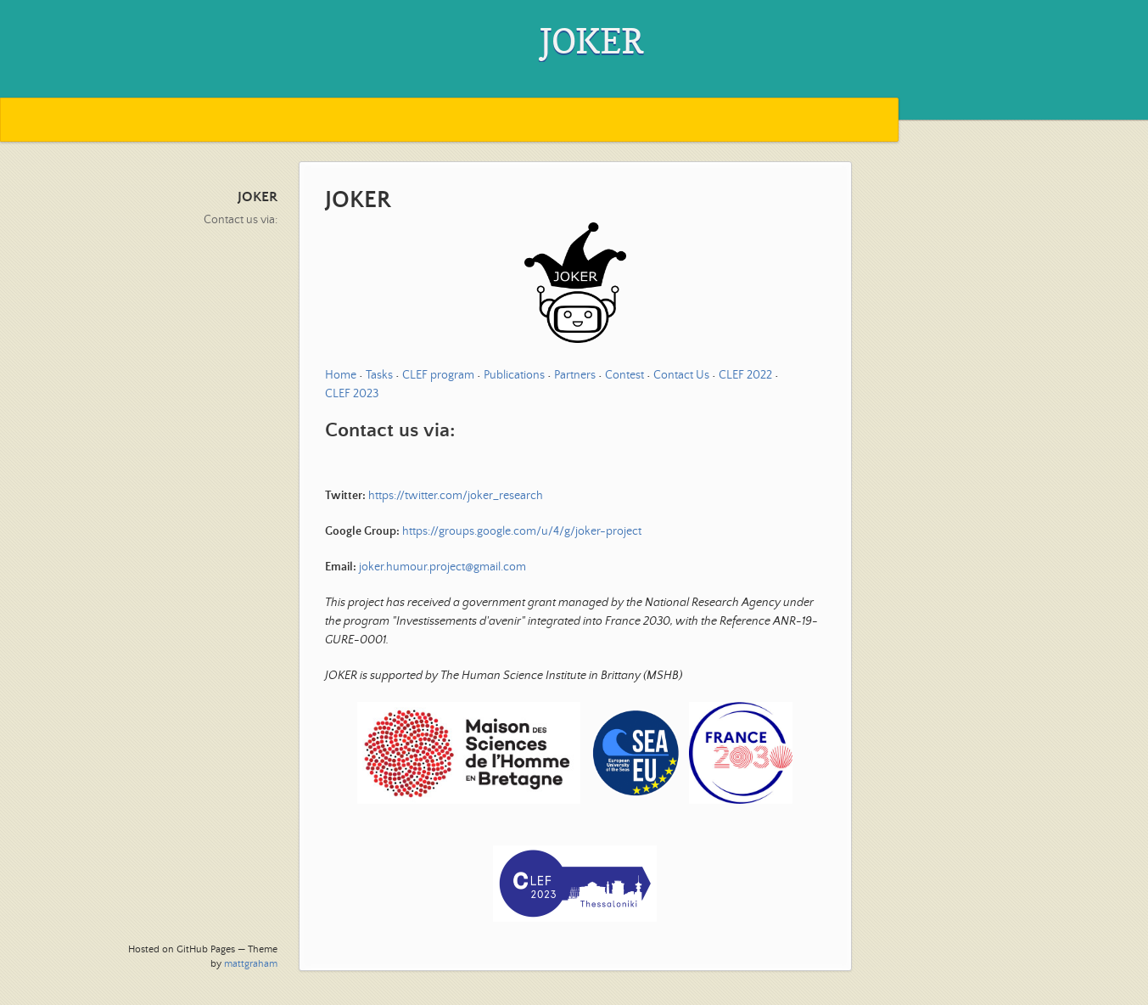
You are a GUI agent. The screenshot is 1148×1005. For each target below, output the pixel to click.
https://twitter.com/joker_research (455, 495)
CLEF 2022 (745, 375)
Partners (575, 375)
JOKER (257, 197)
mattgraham (250, 963)
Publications (514, 375)
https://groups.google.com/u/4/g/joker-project (521, 531)
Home (340, 375)
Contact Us (681, 375)
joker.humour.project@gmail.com (442, 567)
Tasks (379, 375)
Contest (624, 375)
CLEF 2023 (351, 394)
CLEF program (438, 375)
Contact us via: (240, 220)
